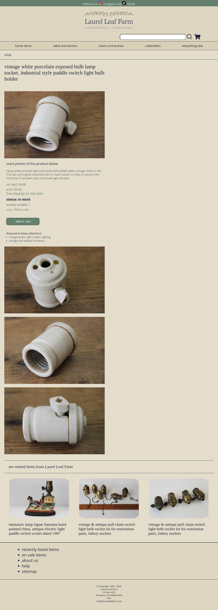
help (26, 566)
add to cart (22, 221)
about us (30, 560)
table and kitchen (65, 46)
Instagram (110, 4)
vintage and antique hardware (27, 241)
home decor (23, 46)
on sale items (34, 555)
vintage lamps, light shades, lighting (30, 237)
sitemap (29, 571)
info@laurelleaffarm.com (109, 601)
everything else (192, 46)
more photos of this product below (32, 163)
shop (7, 55)
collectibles (153, 46)
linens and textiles (111, 46)
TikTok (131, 4)
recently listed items (40, 549)
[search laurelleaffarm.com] (190, 37)
